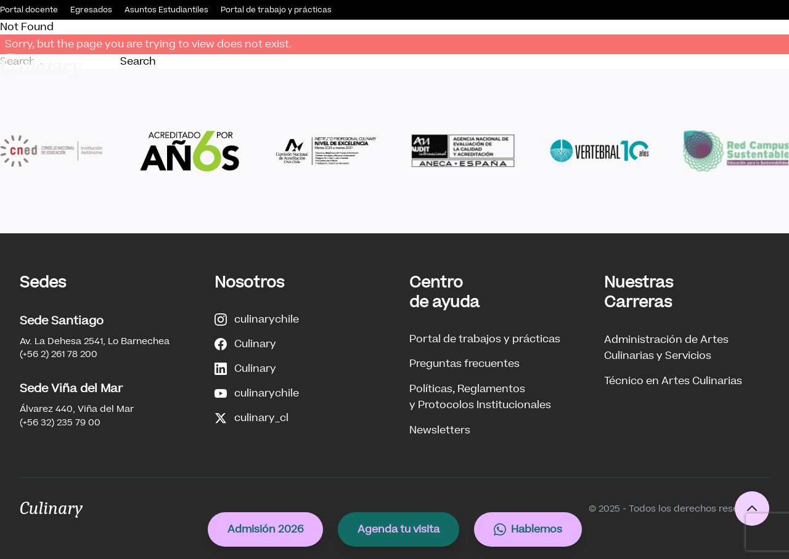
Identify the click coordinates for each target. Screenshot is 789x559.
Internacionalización (737, 65)
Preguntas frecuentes (464, 363)
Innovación (644, 65)
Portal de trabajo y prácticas (276, 10)
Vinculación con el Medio (540, 65)
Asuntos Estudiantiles (166, 10)
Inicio (199, 65)
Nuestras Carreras (419, 65)
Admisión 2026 (265, 529)
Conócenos (254, 65)
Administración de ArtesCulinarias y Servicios (666, 347)
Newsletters (439, 430)
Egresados (91, 10)
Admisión (329, 65)
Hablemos (528, 529)
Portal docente (29, 10)
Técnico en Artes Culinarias (673, 380)
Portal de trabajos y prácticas (484, 338)
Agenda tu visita (398, 529)
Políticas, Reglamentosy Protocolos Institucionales (480, 396)
